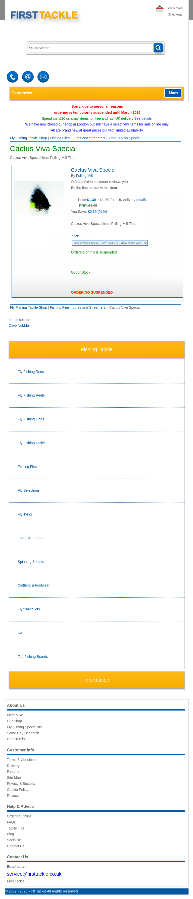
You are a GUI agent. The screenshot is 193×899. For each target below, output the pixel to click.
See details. (143, 118)
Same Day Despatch (23, 733)
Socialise (14, 840)
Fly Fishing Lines (31, 419)
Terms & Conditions (22, 760)
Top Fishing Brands (33, 657)
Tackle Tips (15, 828)
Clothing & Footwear (34, 585)
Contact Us (15, 846)
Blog (10, 834)
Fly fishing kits (29, 609)
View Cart (175, 8)
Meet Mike (15, 715)
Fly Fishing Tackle (32, 443)
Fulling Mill (84, 176)
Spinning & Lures (31, 562)
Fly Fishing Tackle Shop (28, 138)
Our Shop (14, 721)
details (141, 200)
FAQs (11, 822)
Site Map (14, 778)
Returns (13, 771)
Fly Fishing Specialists (24, 727)
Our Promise (17, 739)
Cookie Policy (17, 790)
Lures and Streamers (89, 138)
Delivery (13, 766)
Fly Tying (25, 514)
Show (173, 93)
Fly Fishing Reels (31, 395)
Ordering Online (19, 816)
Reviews (13, 796)
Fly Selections (29, 490)
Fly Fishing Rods (31, 372)
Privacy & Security (21, 784)
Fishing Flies (60, 138)
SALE (22, 633)
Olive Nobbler (19, 326)
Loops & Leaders (31, 538)
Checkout (175, 14)
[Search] (95, 48)
